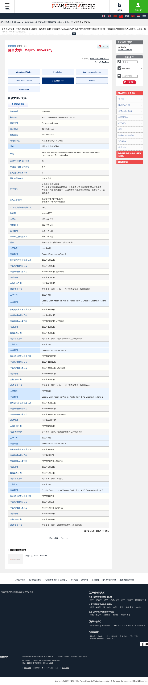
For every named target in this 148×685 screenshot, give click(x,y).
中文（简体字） (113, 636)
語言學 (99, 600)
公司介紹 (64, 668)
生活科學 (107, 615)
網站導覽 (84, 580)
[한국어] (127, 16)
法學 (106, 600)
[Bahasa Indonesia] (138, 16)
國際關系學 (139, 600)
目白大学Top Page (102, 62)
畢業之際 (122, 147)
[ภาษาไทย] (144, 16)
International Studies (24, 72)
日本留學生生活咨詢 (126, 93)
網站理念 (26, 668)
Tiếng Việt (134, 636)
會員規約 (95, 580)
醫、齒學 (107, 607)
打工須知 (122, 123)
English (101, 636)
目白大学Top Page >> (58, 538)
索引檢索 (74, 580)
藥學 (115, 607)
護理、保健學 (95, 607)
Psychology (57, 72)
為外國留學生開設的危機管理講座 (129, 154)
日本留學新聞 (20, 580)
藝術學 (116, 615)
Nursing (92, 81)
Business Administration (92, 72)
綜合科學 (124, 615)
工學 (127, 607)
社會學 (130, 600)
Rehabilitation (23, 89)
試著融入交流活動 (126, 135)
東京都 (19, 46)
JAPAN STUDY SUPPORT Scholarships (129, 625)
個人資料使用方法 (109, 580)
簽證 (120, 129)
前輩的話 (63, 580)
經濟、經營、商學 (118, 600)
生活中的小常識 (125, 111)
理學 (121, 607)
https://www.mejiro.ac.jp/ (99, 59)
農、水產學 (136, 607)
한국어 (124, 636)
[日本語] (103, 16)
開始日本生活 (124, 105)
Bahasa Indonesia (97, 639)
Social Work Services (24, 81)
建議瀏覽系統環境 (127, 580)
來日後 (121, 99)
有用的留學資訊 (51, 580)
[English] (109, 16)
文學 (92, 600)
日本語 (92, 636)
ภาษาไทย (111, 639)
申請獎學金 (123, 117)
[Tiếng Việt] (133, 16)
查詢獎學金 (123, 162)
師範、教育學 (95, 615)
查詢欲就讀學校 (35, 580)
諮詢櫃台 (122, 141)
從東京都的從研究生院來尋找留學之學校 (17, 592)
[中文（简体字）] (115, 16)
